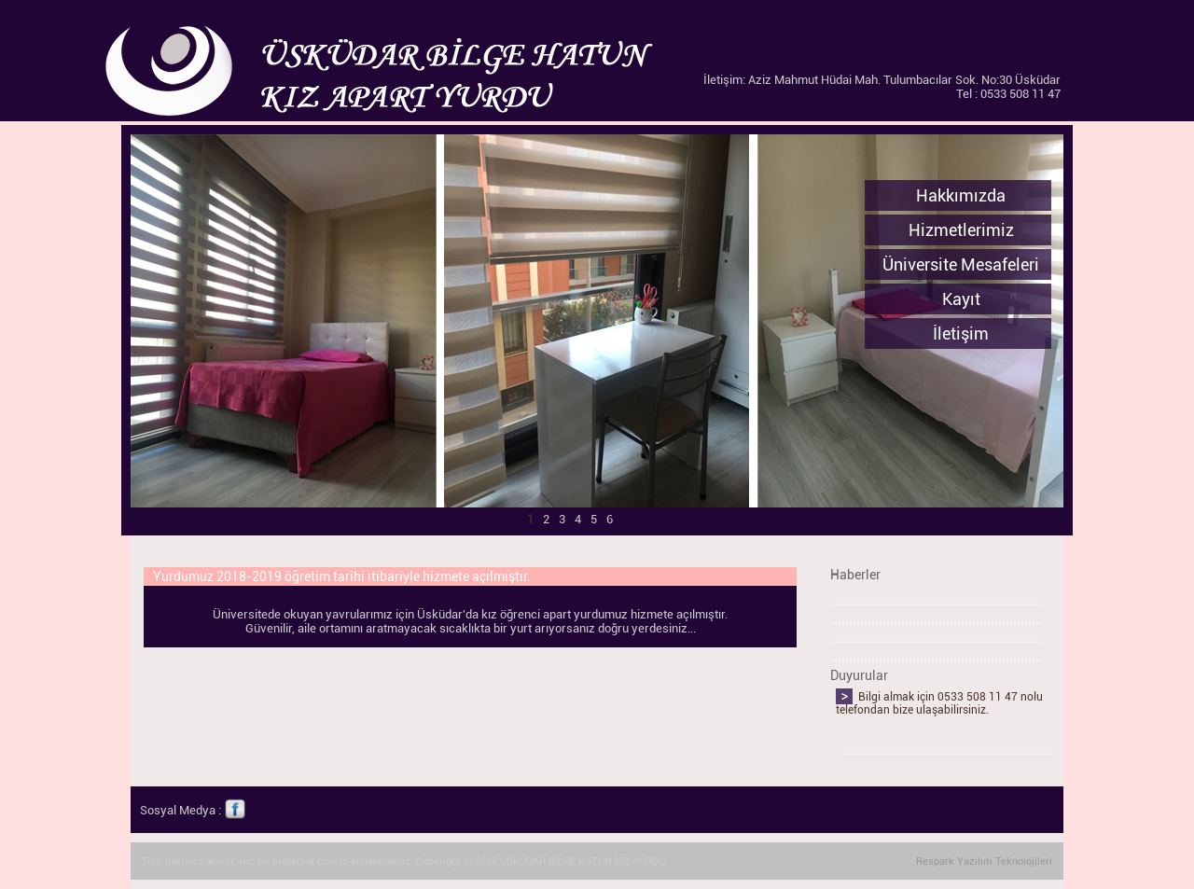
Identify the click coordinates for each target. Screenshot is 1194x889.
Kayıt (961, 299)
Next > (992, 537)
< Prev (90, 537)
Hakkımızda (961, 195)
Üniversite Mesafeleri (960, 264)
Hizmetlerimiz (961, 230)
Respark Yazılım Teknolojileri (984, 861)
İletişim (961, 333)
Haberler (855, 574)
